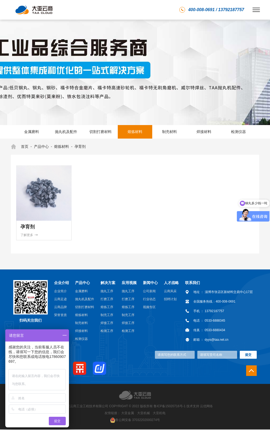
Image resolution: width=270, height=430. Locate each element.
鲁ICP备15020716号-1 (169, 407)
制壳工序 (107, 315)
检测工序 (107, 331)
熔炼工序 (107, 307)
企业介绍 (61, 283)
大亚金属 (127, 413)
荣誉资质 (60, 315)
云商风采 (170, 292)
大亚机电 (159, 413)
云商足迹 (60, 300)
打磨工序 (107, 300)
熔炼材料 (135, 132)
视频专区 (149, 307)
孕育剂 (80, 146)
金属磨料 (31, 132)
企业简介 (60, 292)
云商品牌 (60, 307)
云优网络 (206, 407)
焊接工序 (107, 323)
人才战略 (171, 283)
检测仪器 (238, 132)
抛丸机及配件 (66, 132)
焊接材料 (204, 132)
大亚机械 (143, 413)
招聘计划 (170, 300)
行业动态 (149, 300)
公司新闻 (149, 292)
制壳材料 (169, 132)
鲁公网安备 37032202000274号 (137, 420)
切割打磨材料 (100, 132)
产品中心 (41, 146)
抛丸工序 (107, 292)
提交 (248, 355)
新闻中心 (150, 283)
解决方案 (108, 283)
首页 (19, 146)
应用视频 (129, 283)
